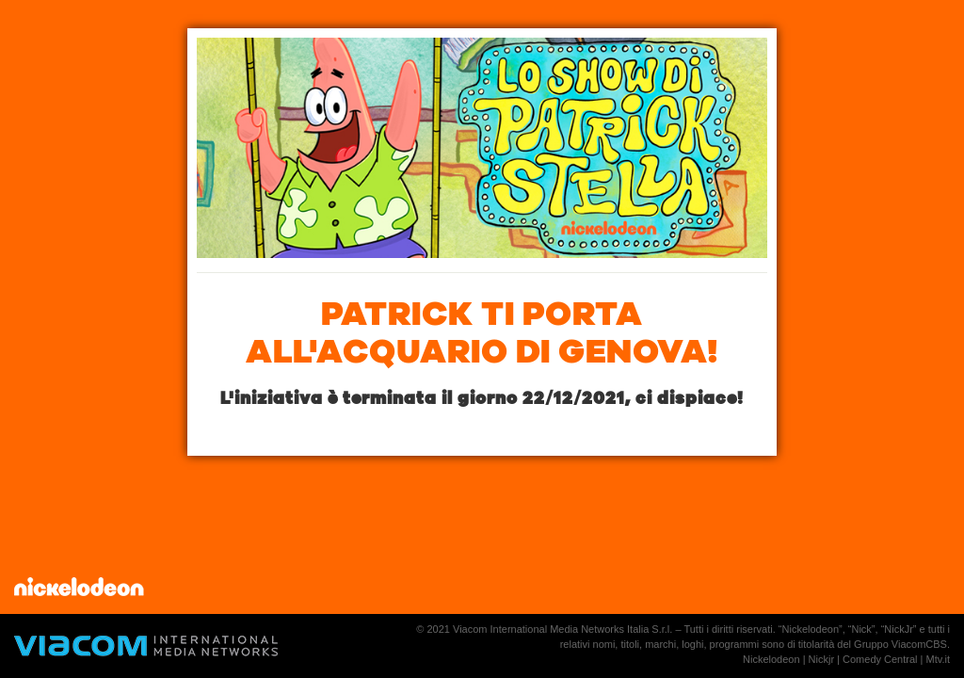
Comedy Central (880, 659)
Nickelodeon (771, 659)
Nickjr (822, 659)
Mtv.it (938, 659)
